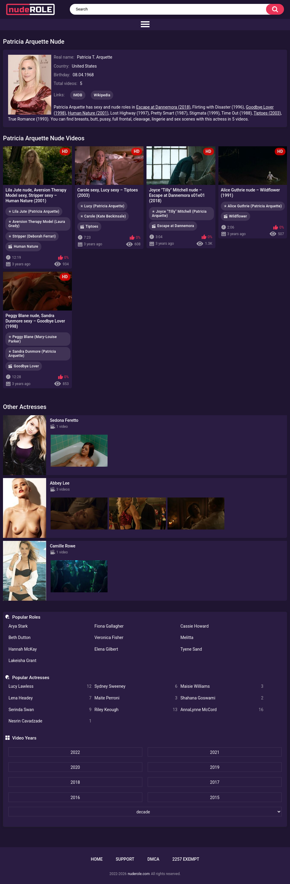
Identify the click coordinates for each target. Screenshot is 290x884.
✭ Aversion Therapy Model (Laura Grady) (36, 224)
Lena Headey (49, 698)
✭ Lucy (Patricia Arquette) (102, 206)
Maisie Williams (221, 686)
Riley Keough (135, 709)
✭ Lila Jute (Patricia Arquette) (33, 211)
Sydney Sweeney (135, 686)
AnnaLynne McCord (221, 709)
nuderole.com (138, 874)
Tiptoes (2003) (267, 113)
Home (97, 859)
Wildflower (238, 216)
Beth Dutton (19, 637)
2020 (75, 767)
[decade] (145, 811)
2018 (75, 782)
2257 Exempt (185, 859)
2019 (214, 767)
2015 (214, 797)
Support (125, 859)
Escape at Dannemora (175, 226)
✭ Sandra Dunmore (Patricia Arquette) (32, 353)
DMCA (153, 859)
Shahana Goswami (221, 698)
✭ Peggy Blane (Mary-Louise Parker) (32, 339)
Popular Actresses (30, 677)
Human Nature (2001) (88, 113)
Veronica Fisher (108, 637)
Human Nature (26, 246)
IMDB (77, 95)
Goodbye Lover (26, 366)
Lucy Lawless (49, 686)
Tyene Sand (191, 649)
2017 (214, 782)
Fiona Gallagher (108, 626)
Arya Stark (18, 626)
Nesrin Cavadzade (49, 721)
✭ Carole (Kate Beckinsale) (103, 216)
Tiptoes (92, 226)
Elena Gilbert (106, 649)
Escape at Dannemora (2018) (163, 107)
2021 (214, 752)
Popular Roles (26, 617)
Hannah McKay (22, 649)
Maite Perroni (135, 698)
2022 (75, 752)
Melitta (186, 637)
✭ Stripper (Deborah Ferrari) (32, 236)
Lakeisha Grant (22, 660)
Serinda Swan (49, 709)
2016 (75, 797)
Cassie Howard (194, 626)
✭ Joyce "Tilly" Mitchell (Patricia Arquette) (179, 213)
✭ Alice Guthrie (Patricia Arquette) (253, 206)
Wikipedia (102, 95)
